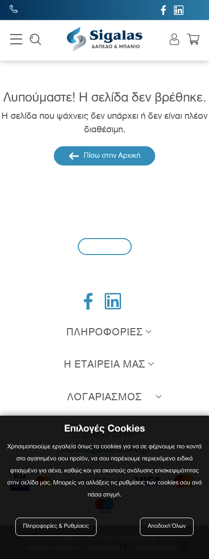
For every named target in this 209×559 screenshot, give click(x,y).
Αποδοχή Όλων (167, 526)
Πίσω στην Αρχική (104, 156)
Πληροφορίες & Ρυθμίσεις (56, 526)
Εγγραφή (105, 246)
